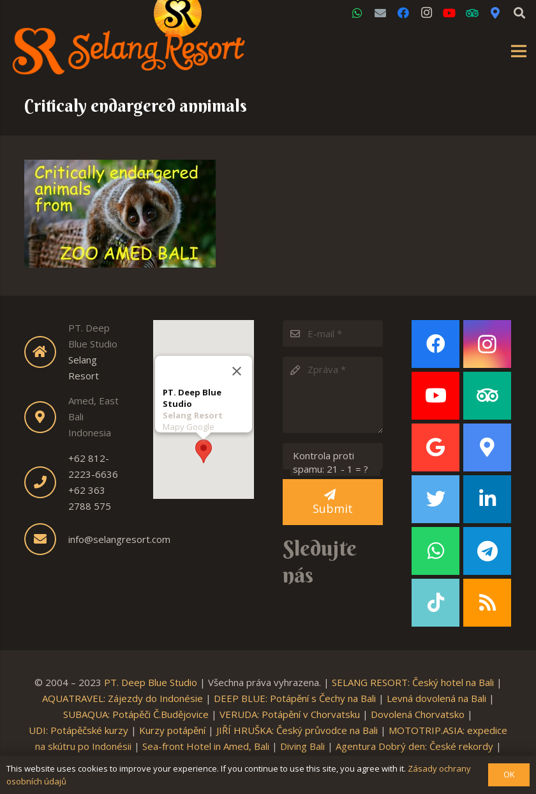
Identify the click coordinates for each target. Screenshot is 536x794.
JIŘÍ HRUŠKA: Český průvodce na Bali (297, 730)
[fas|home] (46, 352)
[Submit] (333, 502)
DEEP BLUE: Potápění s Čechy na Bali (295, 698)
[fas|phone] (46, 482)
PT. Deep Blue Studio (150, 682)
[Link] (129, 51)
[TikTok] (435, 603)
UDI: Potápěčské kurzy (78, 730)
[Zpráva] (333, 394)
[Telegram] (487, 551)
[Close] (236, 367)
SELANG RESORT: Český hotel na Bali (413, 682)
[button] (203, 447)
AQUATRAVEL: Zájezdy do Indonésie (122, 698)
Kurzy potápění (172, 730)
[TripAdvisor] (472, 12)
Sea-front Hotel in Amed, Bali (205, 746)
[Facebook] (403, 12)
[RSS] (487, 603)
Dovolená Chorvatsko (418, 714)
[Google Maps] (495, 12)
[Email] (380, 12)
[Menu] (518, 51)
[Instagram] (426, 12)
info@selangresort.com (119, 539)
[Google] (435, 447)
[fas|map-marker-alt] (46, 417)
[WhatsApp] (357, 12)
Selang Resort (193, 411)
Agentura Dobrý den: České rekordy (414, 746)
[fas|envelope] (46, 539)
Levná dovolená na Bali (436, 698)
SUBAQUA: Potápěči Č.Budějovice (136, 714)
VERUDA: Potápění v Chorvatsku (290, 714)
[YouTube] (449, 12)
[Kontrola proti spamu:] (333, 456)
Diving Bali (302, 746)
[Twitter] (435, 499)
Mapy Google (188, 423)
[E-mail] (333, 333)
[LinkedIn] (487, 499)
